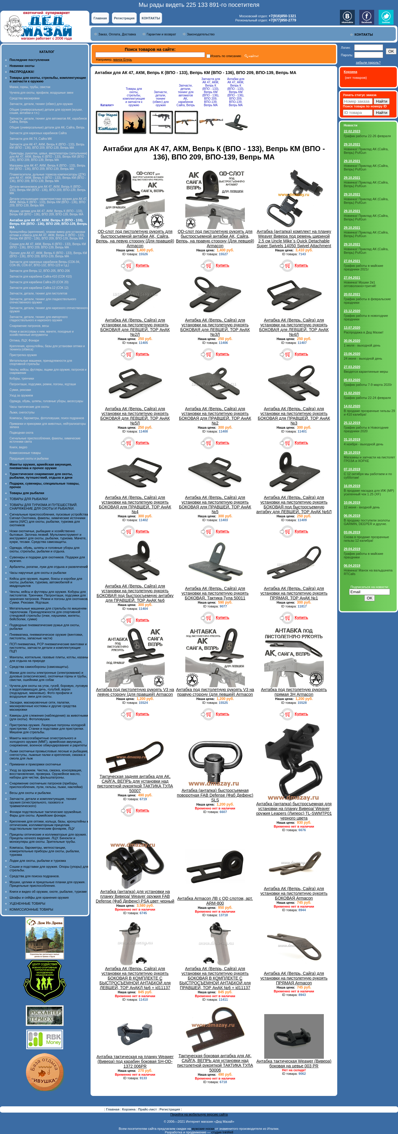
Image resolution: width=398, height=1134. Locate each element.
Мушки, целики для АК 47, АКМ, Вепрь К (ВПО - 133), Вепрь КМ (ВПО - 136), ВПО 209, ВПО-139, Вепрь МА (46, 212)
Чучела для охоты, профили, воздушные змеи (41, 92)
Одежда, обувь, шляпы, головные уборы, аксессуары (46, 401)
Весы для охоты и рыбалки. (31, 793)
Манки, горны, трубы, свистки (30, 87)
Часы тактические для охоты (29, 406)
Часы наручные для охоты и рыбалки (38, 572)
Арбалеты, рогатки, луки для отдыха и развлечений (49, 566)
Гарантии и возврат (161, 34)
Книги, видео (18, 447)
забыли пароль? (368, 62)
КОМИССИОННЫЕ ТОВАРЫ (31, 909)
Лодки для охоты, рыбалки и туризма (38, 860)
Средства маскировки (25, 98)
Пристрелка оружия (23, 355)
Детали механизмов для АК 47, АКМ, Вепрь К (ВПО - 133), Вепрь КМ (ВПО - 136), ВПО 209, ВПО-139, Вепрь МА (47, 190)
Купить (142, 265)
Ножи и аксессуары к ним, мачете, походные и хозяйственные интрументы (42, 333)
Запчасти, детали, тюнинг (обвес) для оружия (41, 104)
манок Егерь (122, 59)
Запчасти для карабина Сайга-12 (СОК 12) (39, 287)
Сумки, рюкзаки (20, 389)
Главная (100, 18)
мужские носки (203, 1128)
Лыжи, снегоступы (22, 412)
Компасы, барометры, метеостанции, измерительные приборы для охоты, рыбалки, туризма (45, 851)
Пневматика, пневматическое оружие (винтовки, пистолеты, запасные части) (46, 636)
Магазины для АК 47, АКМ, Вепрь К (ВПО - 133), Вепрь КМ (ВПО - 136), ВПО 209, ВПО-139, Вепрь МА (47, 167)
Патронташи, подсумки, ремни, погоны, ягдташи (43, 384)
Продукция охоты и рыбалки (29, 458)
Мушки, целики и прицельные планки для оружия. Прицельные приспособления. (47, 883)
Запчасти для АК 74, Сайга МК (31, 138)
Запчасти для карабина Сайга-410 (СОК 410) (41, 276)
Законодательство (200, 34)
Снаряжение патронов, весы (29, 326)
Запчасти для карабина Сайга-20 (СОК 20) (39, 282)
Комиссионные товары (25, 453)
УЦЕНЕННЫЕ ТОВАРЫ (27, 903)
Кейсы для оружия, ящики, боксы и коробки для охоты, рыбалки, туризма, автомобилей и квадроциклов (46, 582)
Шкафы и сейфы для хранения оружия (39, 897)
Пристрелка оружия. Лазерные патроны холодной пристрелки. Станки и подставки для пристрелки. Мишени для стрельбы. (47, 728)
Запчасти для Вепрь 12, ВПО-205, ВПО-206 (40, 270)
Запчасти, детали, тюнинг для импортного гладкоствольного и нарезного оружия (39, 318)
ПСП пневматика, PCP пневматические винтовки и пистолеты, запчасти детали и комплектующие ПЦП (48, 647)
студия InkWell (222, 1132)
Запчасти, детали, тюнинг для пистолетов (38, 293)
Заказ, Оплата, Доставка (117, 34)
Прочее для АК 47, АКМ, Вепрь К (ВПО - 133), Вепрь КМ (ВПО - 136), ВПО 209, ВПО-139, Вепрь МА (48, 254)
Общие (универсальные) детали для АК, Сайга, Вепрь (47, 127)
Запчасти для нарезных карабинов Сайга (38, 133)
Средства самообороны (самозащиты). (39, 666)
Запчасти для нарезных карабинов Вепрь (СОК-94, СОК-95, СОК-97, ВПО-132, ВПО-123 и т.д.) (45, 263)
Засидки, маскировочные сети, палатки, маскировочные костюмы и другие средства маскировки (43, 706)
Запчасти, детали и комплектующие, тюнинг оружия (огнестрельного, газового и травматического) (43, 802)
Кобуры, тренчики (22, 378)
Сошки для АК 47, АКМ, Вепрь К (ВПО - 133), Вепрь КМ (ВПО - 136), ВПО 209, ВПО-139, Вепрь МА (48, 245)
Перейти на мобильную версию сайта (199, 1114)
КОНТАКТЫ (151, 18)
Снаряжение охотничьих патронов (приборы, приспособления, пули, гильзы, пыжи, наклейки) (46, 785)
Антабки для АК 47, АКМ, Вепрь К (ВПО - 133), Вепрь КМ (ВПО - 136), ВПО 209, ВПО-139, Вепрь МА (235, 92)
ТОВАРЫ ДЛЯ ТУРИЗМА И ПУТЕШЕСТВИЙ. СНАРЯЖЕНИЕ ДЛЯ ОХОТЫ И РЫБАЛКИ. (43, 506)
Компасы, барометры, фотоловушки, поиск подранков (47, 418)
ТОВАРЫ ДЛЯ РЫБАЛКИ (29, 499)
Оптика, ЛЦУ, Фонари (24, 340)
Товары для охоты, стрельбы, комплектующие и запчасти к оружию (134, 97)
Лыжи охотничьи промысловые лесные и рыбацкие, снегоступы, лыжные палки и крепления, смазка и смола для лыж (49, 754)
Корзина (129, 1109)
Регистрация (124, 18)
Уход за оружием (21, 395)
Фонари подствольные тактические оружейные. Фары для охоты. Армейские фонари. (46, 813)
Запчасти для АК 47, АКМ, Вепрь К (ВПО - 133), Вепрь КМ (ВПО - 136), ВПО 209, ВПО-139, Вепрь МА (47, 146)
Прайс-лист (148, 1109)
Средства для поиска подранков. (35, 876)
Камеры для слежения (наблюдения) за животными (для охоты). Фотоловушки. (49, 717)
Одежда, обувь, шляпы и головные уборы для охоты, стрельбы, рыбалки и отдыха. (45, 549)
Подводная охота (21, 432)
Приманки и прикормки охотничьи (35, 764)
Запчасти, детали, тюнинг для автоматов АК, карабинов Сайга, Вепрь (186, 95)
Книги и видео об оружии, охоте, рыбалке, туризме (48, 891)
